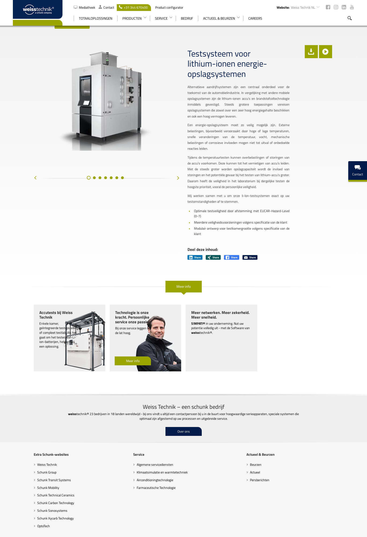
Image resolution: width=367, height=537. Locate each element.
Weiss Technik (26, 431)
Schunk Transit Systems (33, 447)
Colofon (331, 526)
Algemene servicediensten (148, 431)
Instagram (336, 7)
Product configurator (169, 7)
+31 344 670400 (133, 7)
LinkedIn (344, 7)
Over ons (183, 398)
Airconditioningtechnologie (148, 447)
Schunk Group (26, 439)
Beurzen (262, 431)
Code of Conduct (176, 526)
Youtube (352, 7)
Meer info (183, 258)
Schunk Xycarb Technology (34, 485)
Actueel (262, 439)
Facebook (328, 7)
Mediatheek (85, 7)
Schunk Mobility (27, 454)
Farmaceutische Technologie (149, 454)
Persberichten (266, 447)
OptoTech (22, 493)
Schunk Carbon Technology (34, 470)
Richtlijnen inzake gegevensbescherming (219, 526)
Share (195, 229)
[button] (78, 196)
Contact (106, 7)
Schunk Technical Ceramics (35, 462)
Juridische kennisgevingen (270, 526)
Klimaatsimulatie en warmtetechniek (155, 439)
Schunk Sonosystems (31, 477)
